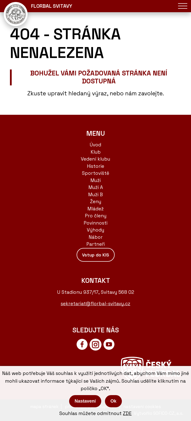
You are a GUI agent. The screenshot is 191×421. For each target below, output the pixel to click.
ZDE (127, 413)
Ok (113, 401)
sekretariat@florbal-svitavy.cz (95, 304)
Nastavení (85, 401)
